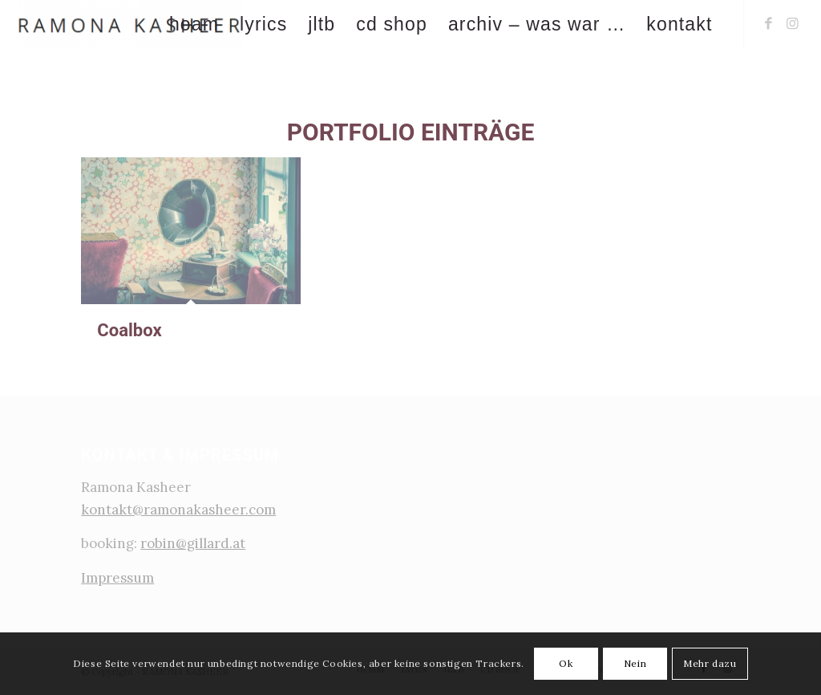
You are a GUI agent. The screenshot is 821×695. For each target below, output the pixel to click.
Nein (635, 663)
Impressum (117, 578)
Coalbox (129, 329)
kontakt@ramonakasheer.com (178, 509)
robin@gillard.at (192, 543)
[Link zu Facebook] (769, 23)
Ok (565, 663)
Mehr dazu (709, 663)
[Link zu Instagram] (793, 23)
